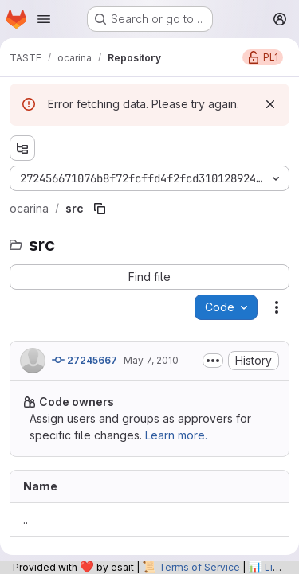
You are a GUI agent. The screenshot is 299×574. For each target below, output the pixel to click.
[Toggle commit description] (213, 360)
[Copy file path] (99, 208)
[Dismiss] (270, 104)
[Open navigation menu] (44, 19)
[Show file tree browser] (22, 148)
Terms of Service (199, 567)
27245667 (84, 359)
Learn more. (176, 435)
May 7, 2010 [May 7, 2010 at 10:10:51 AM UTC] (151, 360)
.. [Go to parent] (25, 519)
